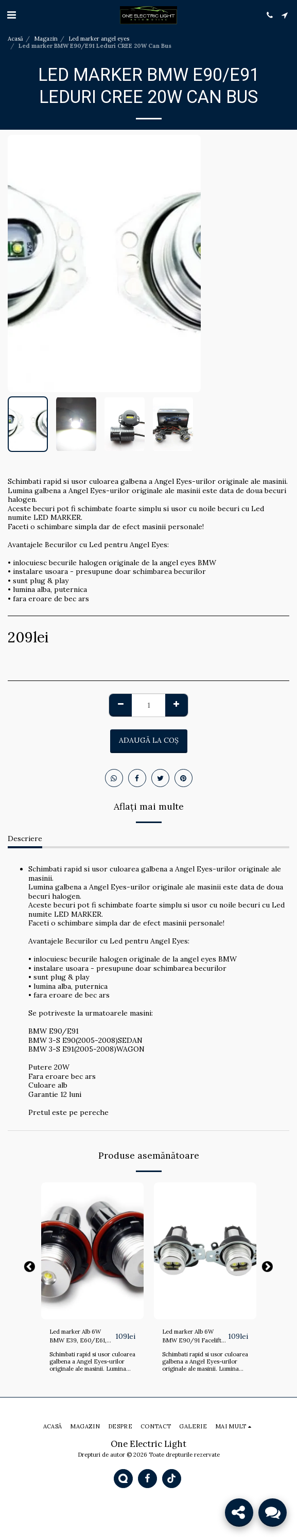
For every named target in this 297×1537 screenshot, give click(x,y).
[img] (92, 1250)
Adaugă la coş (149, 740)
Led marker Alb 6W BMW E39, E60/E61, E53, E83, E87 (78, 1336)
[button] (11, 15)
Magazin (46, 38)
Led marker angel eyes (98, 38)
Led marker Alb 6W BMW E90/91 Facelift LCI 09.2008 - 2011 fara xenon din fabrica (194, 1336)
